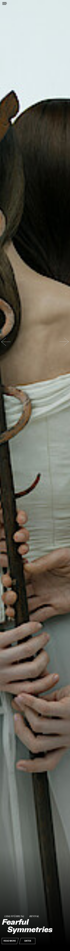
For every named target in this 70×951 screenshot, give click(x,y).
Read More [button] (10, 941)
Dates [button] (27, 941)
